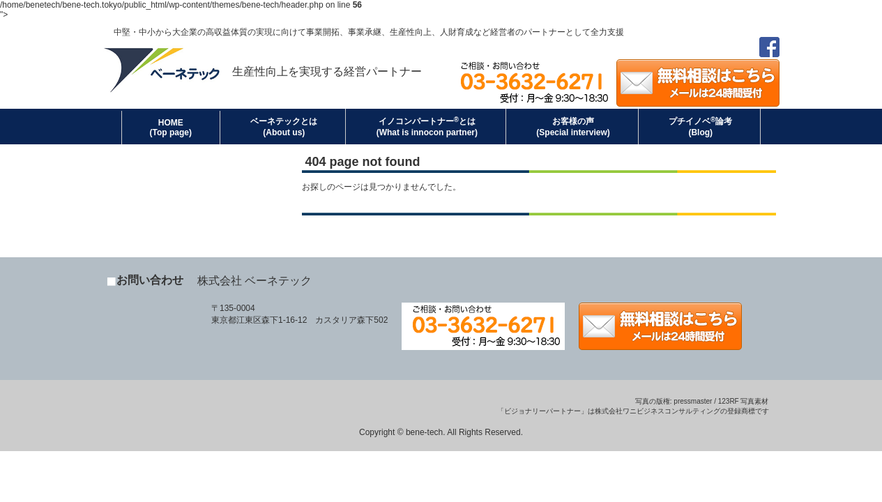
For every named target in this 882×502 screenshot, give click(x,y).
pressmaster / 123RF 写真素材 (721, 401)
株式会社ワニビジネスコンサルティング (657, 411)
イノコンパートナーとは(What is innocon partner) (427, 126)
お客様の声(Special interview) (572, 126)
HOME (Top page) (171, 127)
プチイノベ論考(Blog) (700, 126)
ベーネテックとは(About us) (283, 126)
